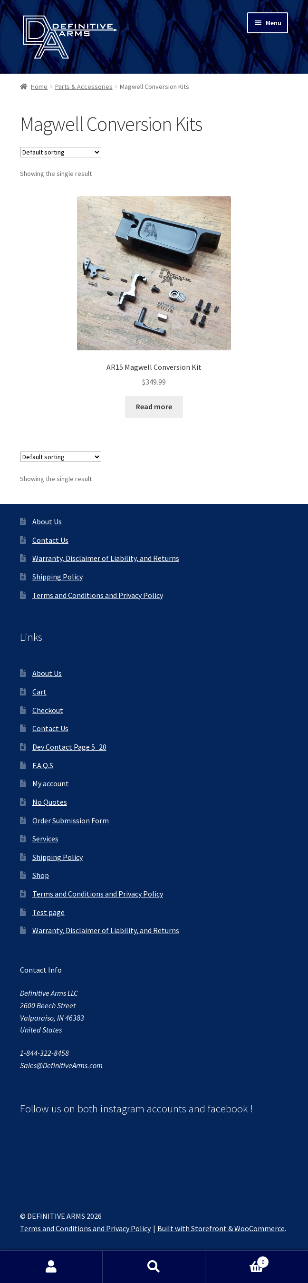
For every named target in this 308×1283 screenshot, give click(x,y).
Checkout (47, 710)
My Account (51, 1267)
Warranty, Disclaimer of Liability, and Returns (105, 558)
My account (50, 783)
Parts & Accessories (84, 86)
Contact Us (50, 540)
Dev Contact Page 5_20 (69, 747)
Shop (40, 875)
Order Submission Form (70, 820)
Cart (39, 691)
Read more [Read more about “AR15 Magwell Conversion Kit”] (154, 406)
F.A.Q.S (42, 765)
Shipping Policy (57, 576)
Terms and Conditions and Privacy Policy (97, 595)
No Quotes (49, 802)
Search (154, 1267)
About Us (47, 521)
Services (45, 838)
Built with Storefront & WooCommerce (221, 1228)
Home (39, 86)
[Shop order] (60, 152)
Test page (48, 912)
